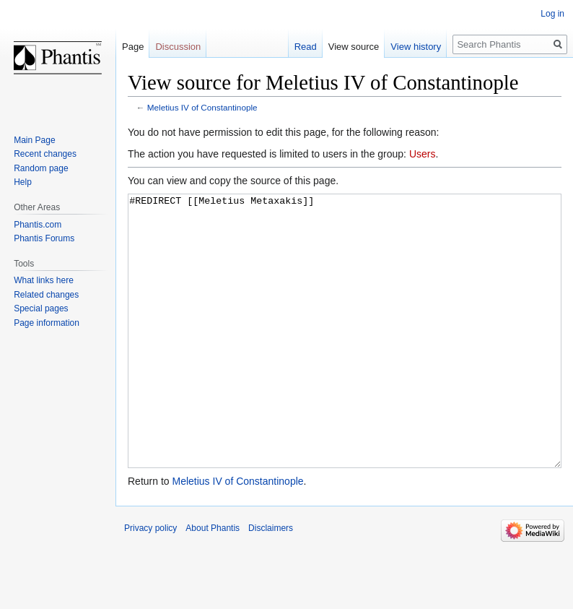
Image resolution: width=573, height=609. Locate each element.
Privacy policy (150, 582)
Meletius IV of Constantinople (202, 107)
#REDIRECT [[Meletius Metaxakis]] (344, 358)
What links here (44, 280)
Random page (41, 168)
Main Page (34, 140)
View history (415, 46)
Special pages (41, 308)
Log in (552, 14)
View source (354, 46)
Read (305, 46)
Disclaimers (270, 582)
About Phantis (212, 582)
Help (23, 182)
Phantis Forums (44, 238)
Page (133, 46)
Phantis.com (37, 225)
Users (422, 154)
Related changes (46, 295)
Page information (46, 323)
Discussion (178, 46)
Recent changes (45, 154)
